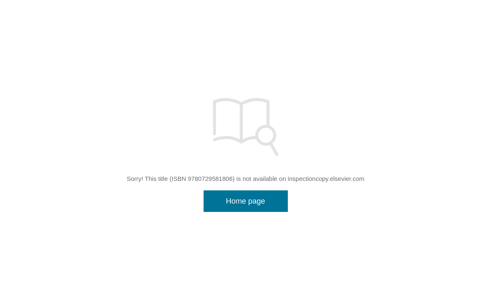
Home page (245, 201)
